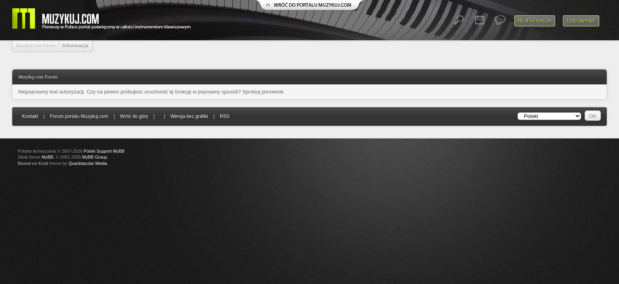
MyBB (47, 157)
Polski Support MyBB (104, 151)
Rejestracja (534, 21)
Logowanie (581, 21)
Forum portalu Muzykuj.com (79, 116)
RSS (225, 116)
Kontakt (30, 116)
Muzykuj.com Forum (35, 45)
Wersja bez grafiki (189, 116)
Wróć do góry (134, 116)
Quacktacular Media (87, 163)
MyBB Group (94, 157)
